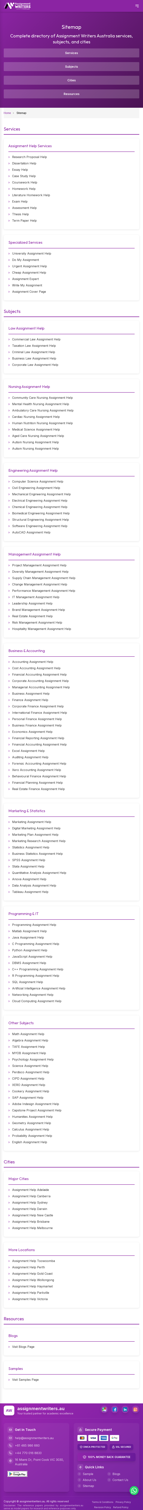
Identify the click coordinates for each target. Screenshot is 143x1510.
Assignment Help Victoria (30, 1299)
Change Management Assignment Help (39, 584)
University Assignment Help (31, 253)
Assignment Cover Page (29, 291)
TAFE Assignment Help (28, 1047)
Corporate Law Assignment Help (35, 365)
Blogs (13, 1335)
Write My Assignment (27, 285)
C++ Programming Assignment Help (37, 969)
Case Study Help (24, 176)
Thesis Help (20, 214)
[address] (104, 1409)
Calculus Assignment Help (30, 1129)
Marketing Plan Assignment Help (35, 834)
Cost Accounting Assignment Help (36, 668)
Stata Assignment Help (28, 866)
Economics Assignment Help (32, 732)
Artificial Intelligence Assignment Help (38, 988)
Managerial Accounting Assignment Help (41, 687)
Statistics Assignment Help (30, 847)
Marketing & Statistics (26, 810)
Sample (85, 1474)
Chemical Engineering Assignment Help (39, 507)
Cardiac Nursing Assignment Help (36, 417)
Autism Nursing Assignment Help (35, 442)
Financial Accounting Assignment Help (39, 674)
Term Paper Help (24, 220)
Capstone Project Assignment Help (36, 1110)
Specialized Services (25, 242)
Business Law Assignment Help (34, 358)
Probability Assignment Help (32, 1136)
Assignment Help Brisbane (31, 1221)
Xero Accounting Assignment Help (36, 770)
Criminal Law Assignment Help (33, 352)
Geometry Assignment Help (31, 1123)
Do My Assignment (25, 260)
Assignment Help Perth (28, 1267)
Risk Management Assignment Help (37, 622)
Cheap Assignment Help (29, 272)
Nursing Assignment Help (29, 386)
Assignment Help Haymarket (32, 1286)
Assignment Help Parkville (30, 1293)
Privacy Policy (123, 1502)
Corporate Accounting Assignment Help (40, 681)
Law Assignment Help (26, 328)
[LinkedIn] (125, 1409)
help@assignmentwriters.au (30, 1438)
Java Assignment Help (28, 937)
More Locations (21, 1249)
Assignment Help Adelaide (30, 1190)
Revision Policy (102, 1507)
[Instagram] (135, 1409)
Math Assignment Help (28, 1034)
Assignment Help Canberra (31, 1196)
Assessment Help (24, 208)
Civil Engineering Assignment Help (36, 488)
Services (71, 53)
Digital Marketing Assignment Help (36, 828)
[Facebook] (114, 1409)
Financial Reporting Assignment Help (38, 738)
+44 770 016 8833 (24, 1453)
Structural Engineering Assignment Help (40, 519)
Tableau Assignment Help (30, 892)
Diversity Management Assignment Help (40, 571)
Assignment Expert (25, 279)
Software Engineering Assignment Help (39, 526)
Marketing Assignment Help (31, 822)
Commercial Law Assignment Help (36, 339)
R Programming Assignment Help (35, 975)
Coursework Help (24, 182)
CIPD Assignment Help (28, 1078)
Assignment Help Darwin (29, 1209)
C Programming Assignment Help (35, 944)
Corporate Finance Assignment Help (38, 706)
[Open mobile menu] (137, 6)
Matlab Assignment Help (29, 931)
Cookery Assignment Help (30, 1091)
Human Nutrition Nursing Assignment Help (42, 423)
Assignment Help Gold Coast (32, 1273)
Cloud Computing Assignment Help (36, 1001)
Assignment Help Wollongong (33, 1280)
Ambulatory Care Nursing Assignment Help (43, 410)
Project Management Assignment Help (39, 565)
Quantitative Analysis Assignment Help (39, 873)
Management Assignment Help (34, 554)
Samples (15, 1368)
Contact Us (117, 1480)
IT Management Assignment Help (35, 597)
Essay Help (20, 170)
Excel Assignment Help (28, 751)
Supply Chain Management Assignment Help (43, 578)
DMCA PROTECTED (94, 1446)
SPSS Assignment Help (28, 860)
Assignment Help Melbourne (32, 1228)
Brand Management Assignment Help (38, 610)
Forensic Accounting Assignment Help (39, 763)
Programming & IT (23, 913)
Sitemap (85, 1486)
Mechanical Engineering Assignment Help (41, 494)
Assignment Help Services (30, 145)
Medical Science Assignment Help (36, 429)
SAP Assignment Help (27, 1097)
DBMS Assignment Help (29, 963)
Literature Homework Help (31, 195)
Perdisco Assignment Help (30, 1072)
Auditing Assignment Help (30, 757)
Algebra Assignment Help (30, 1040)
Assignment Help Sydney (30, 1202)
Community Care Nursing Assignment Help (42, 398)
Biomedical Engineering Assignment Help (41, 513)
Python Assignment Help (29, 950)
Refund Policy (120, 1507)
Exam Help (20, 201)
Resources (72, 94)
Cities (71, 80)
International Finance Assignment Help (39, 713)
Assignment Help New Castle (32, 1215)
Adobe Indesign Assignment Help (35, 1104)
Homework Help (24, 189)
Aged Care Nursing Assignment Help (38, 436)
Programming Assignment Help (34, 925)
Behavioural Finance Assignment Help (39, 776)
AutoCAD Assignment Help (31, 532)
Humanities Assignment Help (32, 1117)
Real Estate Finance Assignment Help (38, 789)
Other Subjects (21, 1023)
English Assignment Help (29, 1142)
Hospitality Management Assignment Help (41, 629)
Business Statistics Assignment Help (37, 854)
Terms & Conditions (102, 1502)
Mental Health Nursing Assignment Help (40, 404)
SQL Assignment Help (27, 982)
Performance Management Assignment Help (43, 591)
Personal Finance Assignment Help (37, 719)
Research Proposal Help (29, 157)
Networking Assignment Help (32, 995)
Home (7, 112)
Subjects (71, 66)
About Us (86, 1480)
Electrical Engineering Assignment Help (39, 500)
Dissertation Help (24, 163)
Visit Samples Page (25, 1380)
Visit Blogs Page (23, 1347)
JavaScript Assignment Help (32, 956)
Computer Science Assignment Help (37, 481)
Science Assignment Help (30, 1066)
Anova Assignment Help (29, 879)
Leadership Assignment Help (32, 603)
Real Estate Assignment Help (32, 616)
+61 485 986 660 (23, 1445)
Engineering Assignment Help (33, 470)
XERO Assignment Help (28, 1085)
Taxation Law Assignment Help (34, 346)
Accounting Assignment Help (32, 662)
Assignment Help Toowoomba (33, 1261)
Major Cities (18, 1178)
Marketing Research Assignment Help (39, 841)
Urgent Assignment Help (29, 266)
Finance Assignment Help (30, 700)
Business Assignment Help (31, 693)
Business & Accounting (26, 650)
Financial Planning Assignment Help (37, 782)
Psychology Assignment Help (33, 1059)
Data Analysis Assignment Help (34, 885)
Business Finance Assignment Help (37, 725)
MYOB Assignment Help (29, 1053)
